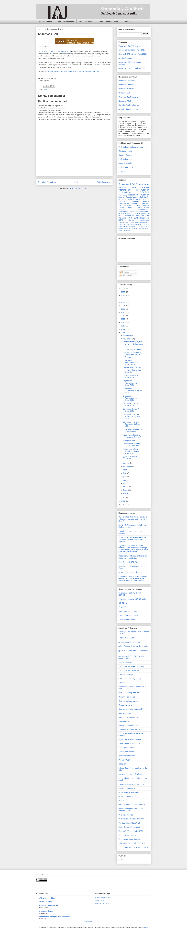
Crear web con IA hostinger (129, 725)
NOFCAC (123, 195)
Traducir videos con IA (127, 835)
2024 (123, 295)
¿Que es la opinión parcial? (130, 458)
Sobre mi (128, 21)
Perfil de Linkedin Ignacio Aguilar (131, 147)
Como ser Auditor (86, 21)
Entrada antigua (103, 182)
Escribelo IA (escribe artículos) (130, 729)
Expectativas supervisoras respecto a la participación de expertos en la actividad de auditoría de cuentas (133, 578)
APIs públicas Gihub (126, 662)
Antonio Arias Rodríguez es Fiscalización (54, 917)
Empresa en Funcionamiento (134, 210)
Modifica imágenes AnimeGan (130, 792)
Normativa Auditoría (126, 89)
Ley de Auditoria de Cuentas (130, 199)
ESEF (146, 207)
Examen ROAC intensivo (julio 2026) (133, 54)
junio (125, 477)
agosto (126, 470)
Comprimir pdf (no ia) (127, 697)
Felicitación (144, 197)
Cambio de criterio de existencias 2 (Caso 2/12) (131, 416)
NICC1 (140, 224)
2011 (123, 501)
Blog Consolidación (66, 21)
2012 (123, 498)
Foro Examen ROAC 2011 (129, 562)
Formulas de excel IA (127, 748)
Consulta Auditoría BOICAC (134, 206)
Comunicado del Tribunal (132, 349)
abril (125, 483)
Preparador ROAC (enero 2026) (131, 46)
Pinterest (122, 171)
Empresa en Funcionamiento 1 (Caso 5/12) (130, 398)
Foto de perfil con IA (126, 752)
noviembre (127, 339)
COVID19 (144, 192)
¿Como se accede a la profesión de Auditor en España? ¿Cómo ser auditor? (132, 539)
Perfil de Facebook (126, 167)
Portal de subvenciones (128, 619)
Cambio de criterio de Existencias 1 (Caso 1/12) (131, 424)
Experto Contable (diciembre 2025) (132, 50)
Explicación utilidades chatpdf (130, 740)
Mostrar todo (88, 921)
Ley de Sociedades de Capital (133, 214)
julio (125, 473)
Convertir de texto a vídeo (128, 701)
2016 (123, 322)
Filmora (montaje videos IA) (129, 744)
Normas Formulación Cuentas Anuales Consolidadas (134, 201)
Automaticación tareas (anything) (131, 666)
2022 (123, 302)
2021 (123, 306)
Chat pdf (122, 683)
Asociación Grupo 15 (127, 58)
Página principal (45, 21)
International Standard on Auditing (132, 212)
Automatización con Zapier (129, 670)
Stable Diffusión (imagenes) (129, 827)
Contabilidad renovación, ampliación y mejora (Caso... (132, 355)
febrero (126, 490)
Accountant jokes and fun (48, 905)
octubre (126, 463)
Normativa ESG (125, 93)
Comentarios (126, 276)
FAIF (45, 90)
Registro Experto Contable (129, 197)
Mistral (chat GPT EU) (127, 788)
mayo (125, 480)
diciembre (127, 336)
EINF (140, 207)
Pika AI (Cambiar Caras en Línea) (131, 819)
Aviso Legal (99, 900)
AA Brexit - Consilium (47, 898)
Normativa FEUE (125, 101)
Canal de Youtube (125, 163)
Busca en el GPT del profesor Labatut (133, 68)
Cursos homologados (139, 220)
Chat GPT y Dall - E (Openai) (130, 679)
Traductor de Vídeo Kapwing (129, 839)
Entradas (124, 272)
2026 (123, 289)
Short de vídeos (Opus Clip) (129, 823)
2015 (123, 326)
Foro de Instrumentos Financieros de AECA (55, 51)
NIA (134, 187)
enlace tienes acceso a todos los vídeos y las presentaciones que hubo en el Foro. (73, 72)
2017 (123, 319)
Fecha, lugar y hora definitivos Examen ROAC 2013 (131, 451)
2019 (123, 312)
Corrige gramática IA (126, 705)
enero (125, 493)
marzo (126, 487)
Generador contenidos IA (128, 756)
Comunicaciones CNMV (128, 611)
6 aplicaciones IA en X (127, 638)
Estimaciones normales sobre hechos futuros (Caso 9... (132, 370)
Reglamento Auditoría (138, 195)
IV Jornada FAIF (129, 440)
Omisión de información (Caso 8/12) (132, 376)
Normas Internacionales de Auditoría (134, 188)
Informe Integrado (130, 224)
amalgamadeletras (46, 911)
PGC (120, 205)
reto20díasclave (124, 222)
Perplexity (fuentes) (126, 815)
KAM (147, 214)
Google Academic (125, 151)
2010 (123, 504)
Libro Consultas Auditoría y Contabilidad (132, 430)
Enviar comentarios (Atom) (79, 188)
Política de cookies (102, 903)
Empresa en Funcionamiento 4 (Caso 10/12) (130, 362)
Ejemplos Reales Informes (129, 105)
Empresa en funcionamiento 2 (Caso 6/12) (133, 390)
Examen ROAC (128, 184)
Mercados (122, 218)
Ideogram (122, 764)
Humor (128, 226)
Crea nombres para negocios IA (131, 709)
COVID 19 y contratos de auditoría (132, 572)
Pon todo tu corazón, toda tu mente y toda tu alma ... (133, 344)
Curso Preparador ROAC (109, 21)
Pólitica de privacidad (103, 898)
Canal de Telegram (126, 155)
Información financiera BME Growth (132, 599)
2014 (123, 329)
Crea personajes (125, 713)
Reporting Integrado (130, 228)
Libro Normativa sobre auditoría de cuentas (131, 445)
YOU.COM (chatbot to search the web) (133, 847)
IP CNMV (122, 607)
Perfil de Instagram (126, 159)
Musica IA (122, 801)
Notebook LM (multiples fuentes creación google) (131, 810)
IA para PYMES (125, 760)
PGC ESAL (133, 218)
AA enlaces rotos (45, 902)
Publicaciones (125, 192)
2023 (123, 299)
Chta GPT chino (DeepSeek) (130, 693)
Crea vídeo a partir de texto (129, 717)
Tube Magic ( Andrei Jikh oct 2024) (132, 843)
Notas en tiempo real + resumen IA (132, 805)
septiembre (127, 466)
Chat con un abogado (127, 674)
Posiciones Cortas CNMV (128, 615)
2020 (123, 309)
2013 (123, 333)
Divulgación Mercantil (140, 203)
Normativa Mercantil (126, 85)
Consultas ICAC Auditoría (128, 97)
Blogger (145, 927)
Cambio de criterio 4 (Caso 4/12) (130, 404)
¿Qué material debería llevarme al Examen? (132, 436)
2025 (123, 292)
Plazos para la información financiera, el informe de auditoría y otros (133, 557)
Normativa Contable (126, 81)
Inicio (76, 182)
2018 (123, 316)
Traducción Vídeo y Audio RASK (131, 831)
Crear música (124, 721)
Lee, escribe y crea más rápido (130, 774)
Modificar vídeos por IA (127, 797)
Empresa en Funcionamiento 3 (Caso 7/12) (130, 383)
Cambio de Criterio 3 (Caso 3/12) (131, 410)
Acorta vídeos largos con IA (129, 642)
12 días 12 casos (132, 205)
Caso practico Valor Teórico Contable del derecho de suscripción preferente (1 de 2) (133, 519)
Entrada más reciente (47, 182)
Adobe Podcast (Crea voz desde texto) (133, 646)
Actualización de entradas (128, 109)
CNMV (121, 860)
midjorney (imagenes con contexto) (132, 784)
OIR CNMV (123, 603)
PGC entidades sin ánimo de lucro (134, 216)
